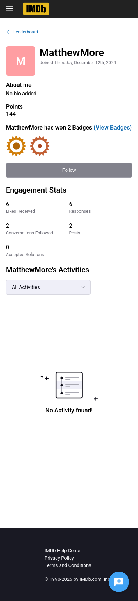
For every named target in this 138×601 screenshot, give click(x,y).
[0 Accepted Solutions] (37, 251)
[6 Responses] (100, 207)
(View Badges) (112, 127)
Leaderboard (22, 31)
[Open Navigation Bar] (12, 8)
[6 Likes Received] (37, 207)
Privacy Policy (59, 558)
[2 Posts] (100, 229)
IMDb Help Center (63, 550)
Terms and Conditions (68, 565)
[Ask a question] (119, 582)
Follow (69, 170)
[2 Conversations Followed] (37, 229)
